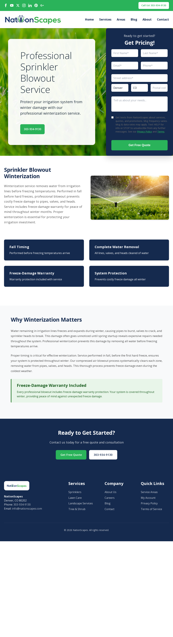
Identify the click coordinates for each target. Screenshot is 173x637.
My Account (148, 499)
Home (89, 20)
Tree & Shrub (76, 511)
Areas (121, 20)
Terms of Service (151, 511)
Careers (110, 499)
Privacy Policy (144, 132)
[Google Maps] (42, 6)
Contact (163, 20)
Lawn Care (75, 499)
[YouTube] (11, 6)
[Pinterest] (36, 6)
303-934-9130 (36, 129)
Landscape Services (80, 505)
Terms (160, 132)
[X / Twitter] (18, 6)
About (147, 20)
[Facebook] (5, 6)
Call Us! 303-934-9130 (151, 6)
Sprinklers (74, 494)
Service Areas (149, 494)
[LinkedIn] (30, 6)
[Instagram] (24, 6)
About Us (110, 494)
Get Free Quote (139, 146)
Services (105, 20)
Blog (134, 20)
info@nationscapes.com (27, 510)
